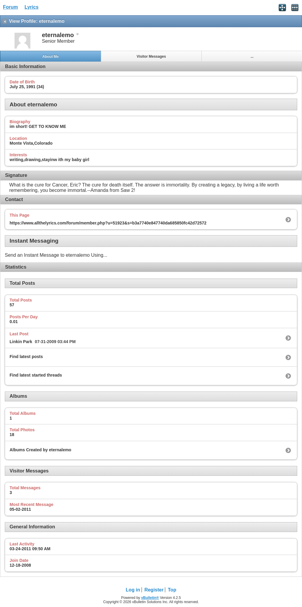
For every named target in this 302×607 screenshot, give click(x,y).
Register (153, 589)
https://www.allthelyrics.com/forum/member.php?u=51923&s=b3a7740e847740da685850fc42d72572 (108, 223)
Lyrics (32, 7)
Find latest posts (26, 356)
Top (172, 589)
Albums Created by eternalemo (40, 449)
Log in (133, 589)
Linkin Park (21, 341)
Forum (10, 7)
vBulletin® (150, 598)
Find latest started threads (36, 375)
